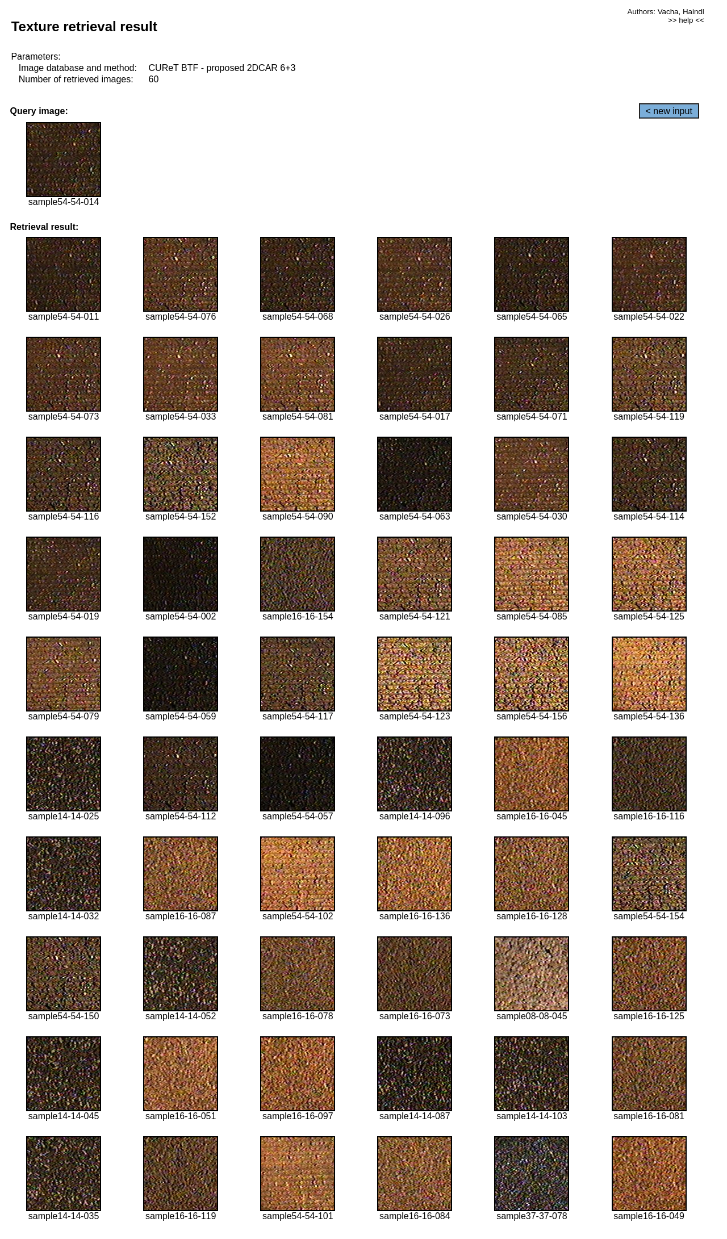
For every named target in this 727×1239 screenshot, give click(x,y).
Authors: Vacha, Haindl (665, 11)
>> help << (686, 20)
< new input (669, 111)
